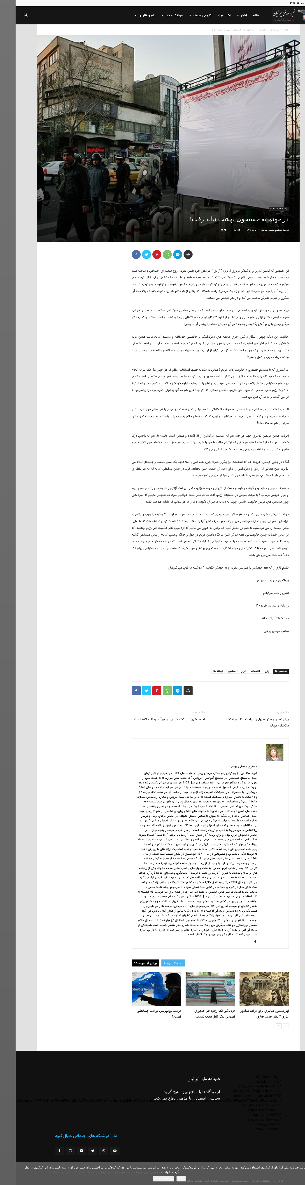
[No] (299, 1173)
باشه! (165, 1178)
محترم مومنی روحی (255, 230)
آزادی (252, 671)
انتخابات (239, 671)
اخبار (226, 15)
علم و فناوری (129, 15)
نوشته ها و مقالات (254, 30)
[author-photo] (259, 760)
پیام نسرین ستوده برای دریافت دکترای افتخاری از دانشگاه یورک (238, 722)
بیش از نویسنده (129, 963)
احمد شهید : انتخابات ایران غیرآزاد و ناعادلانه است (154, 719)
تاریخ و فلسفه (185, 15)
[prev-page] (270, 1026)
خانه (240, 15)
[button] (10, 15)
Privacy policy (148, 1178)
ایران (227, 671)
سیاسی (216, 671)
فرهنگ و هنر (156, 15)
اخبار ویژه (208, 15)
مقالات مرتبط (158, 963)
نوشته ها (202, 671)
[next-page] (263, 1026)
